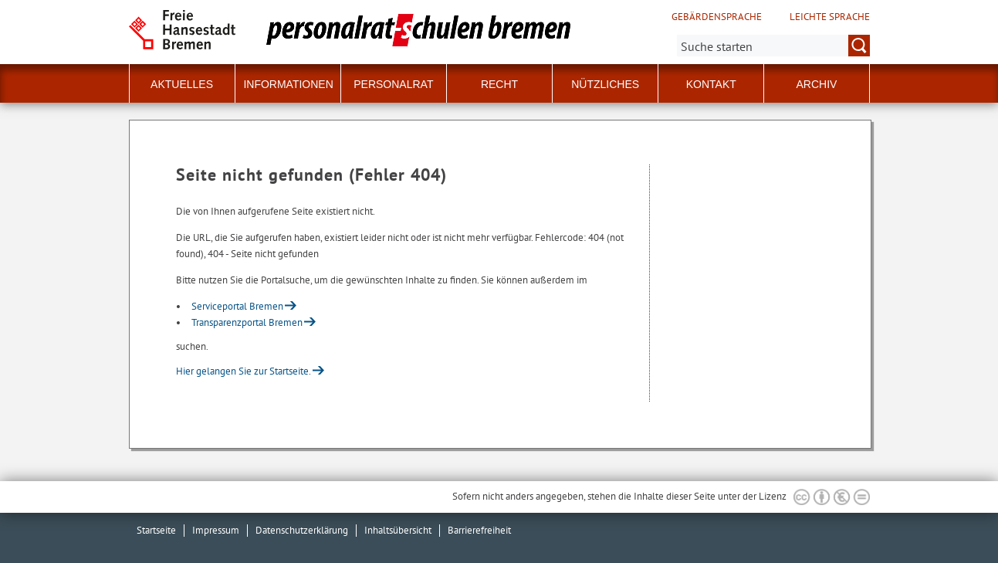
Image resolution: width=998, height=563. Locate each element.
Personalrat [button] (393, 84)
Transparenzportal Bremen (247, 322)
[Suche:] (773, 45)
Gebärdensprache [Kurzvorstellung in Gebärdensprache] (717, 17)
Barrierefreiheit (479, 530)
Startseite (156, 530)
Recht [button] (499, 84)
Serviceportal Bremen (237, 306)
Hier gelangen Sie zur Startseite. (243, 371)
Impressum (215, 530)
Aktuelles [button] (182, 84)
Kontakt (711, 84)
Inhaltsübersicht (397, 530)
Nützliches (605, 84)
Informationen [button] (288, 84)
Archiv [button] (816, 84)
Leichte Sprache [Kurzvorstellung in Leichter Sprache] (830, 17)
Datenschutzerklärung (301, 530)
